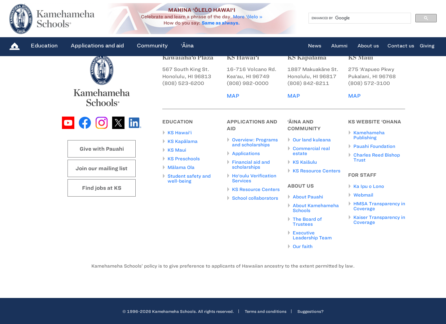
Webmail (363, 195)
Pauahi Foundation (374, 146)
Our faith (303, 246)
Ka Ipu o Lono (368, 186)
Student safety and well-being (189, 179)
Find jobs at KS (101, 188)
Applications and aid (97, 45)
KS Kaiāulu (305, 162)
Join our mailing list (102, 168)
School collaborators (255, 198)
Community (152, 45)
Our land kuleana (312, 139)
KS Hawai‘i (180, 132)
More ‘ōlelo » (247, 16)
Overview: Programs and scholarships (255, 142)
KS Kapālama (183, 141)
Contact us (400, 46)
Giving (427, 46)
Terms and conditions (265, 311)
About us (368, 46)
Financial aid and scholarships (251, 165)
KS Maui (177, 150)
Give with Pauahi (102, 149)
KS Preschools (184, 158)
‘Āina (187, 45)
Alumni (339, 46)
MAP (233, 96)
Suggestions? (310, 311)
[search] (359, 18)
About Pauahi (308, 196)
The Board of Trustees (307, 222)
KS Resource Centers (256, 189)
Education (44, 45)
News (314, 46)
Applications (246, 153)
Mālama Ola (181, 167)
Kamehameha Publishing (369, 135)
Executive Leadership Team (312, 235)
